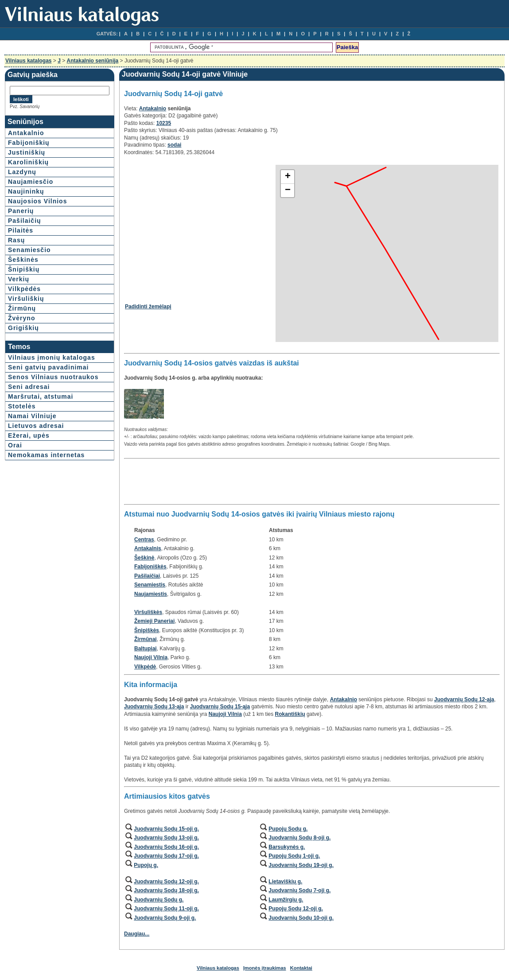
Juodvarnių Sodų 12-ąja (464, 699)
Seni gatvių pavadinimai (48, 367)
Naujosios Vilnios (37, 201)
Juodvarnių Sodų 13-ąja (154, 706)
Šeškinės (23, 259)
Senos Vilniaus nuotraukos (53, 377)
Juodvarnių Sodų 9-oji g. (165, 918)
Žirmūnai (145, 639)
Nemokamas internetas (46, 454)
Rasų (16, 240)
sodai (174, 145)
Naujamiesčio (30, 181)
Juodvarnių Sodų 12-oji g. (166, 881)
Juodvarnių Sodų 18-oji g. (166, 890)
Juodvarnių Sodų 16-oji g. (166, 847)
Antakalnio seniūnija (93, 61)
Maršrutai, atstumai (40, 396)
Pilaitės (20, 230)
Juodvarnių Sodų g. (158, 900)
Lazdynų (22, 171)
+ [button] (288, 176)
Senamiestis (149, 585)
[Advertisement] (199, 226)
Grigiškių (23, 327)
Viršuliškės (148, 612)
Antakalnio (26, 132)
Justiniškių (26, 152)
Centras (144, 539)
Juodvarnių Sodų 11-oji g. (166, 908)
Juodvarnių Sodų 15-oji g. (166, 829)
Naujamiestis (150, 594)
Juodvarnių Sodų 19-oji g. (301, 865)
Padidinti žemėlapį (148, 306)
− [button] (288, 190)
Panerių (21, 210)
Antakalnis (147, 548)
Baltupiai (145, 648)
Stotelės (21, 406)
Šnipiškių (23, 269)
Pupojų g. (146, 865)
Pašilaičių (24, 220)
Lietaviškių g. (285, 881)
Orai (15, 445)
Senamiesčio (29, 249)
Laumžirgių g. (285, 900)
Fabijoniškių (29, 142)
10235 (163, 123)
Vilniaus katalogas (28, 61)
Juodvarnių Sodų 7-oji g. (299, 890)
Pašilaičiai (147, 576)
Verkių (18, 279)
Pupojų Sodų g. (287, 829)
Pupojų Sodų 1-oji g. (294, 856)
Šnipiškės (146, 630)
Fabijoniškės (150, 566)
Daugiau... (136, 934)
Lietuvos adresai (36, 425)
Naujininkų (26, 191)
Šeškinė (144, 558)
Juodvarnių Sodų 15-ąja (220, 706)
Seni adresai (29, 386)
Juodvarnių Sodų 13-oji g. (166, 838)
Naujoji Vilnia (150, 657)
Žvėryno (21, 318)
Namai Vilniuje (32, 416)
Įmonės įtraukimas (264, 968)
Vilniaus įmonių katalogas (51, 357)
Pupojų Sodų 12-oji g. (295, 908)
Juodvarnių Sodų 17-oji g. (166, 856)
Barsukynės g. (286, 847)
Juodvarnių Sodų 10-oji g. (301, 918)
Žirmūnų (22, 308)
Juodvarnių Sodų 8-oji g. (299, 838)
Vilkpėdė (145, 667)
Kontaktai (301, 968)
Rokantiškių (290, 714)
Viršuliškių (26, 298)
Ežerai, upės (29, 435)
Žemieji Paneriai (154, 621)
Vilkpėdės (24, 288)
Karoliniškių (28, 162)
